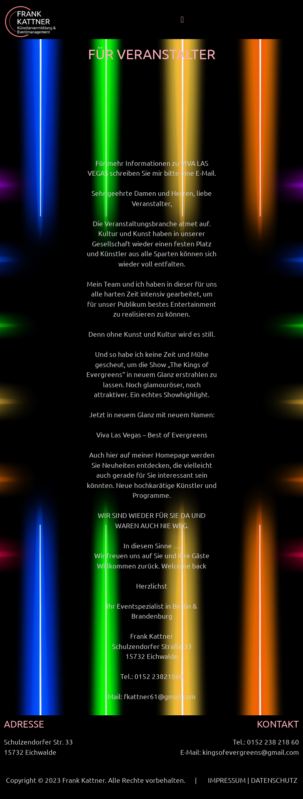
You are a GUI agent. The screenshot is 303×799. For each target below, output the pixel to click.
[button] (182, 19)
